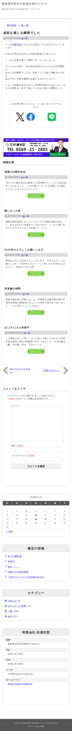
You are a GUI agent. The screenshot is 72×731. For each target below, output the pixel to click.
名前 (18, 446)
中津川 (11, 561)
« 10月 (9, 531)
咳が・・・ (13, 567)
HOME (13, 25)
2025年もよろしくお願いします (24, 249)
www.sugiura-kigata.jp (20, 684)
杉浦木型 (16, 44)
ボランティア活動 (17, 606)
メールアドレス (23, 455)
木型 (10, 616)
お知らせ (12, 601)
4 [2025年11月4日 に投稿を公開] (26, 511)
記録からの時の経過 (18, 572)
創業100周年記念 (15, 172)
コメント (15, 406)
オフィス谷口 (40, 726)
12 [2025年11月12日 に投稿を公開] (36, 515)
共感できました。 (52, 370)
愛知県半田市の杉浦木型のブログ (24, 3)
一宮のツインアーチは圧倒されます (26, 577)
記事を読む (36, 196)
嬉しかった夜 (12, 210)
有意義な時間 (12, 288)
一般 (26, 25)
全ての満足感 (15, 556)
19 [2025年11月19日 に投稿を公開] (36, 519)
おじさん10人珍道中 (17, 327)
